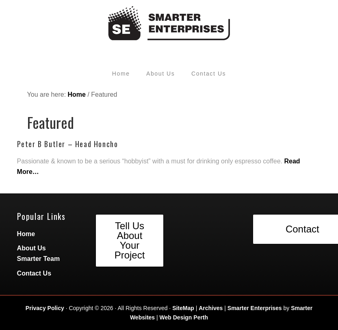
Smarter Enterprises (255, 308)
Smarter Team (38, 258)
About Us (31, 248)
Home (26, 233)
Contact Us (34, 273)
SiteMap (183, 308)
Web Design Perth (184, 317)
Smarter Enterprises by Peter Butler (169, 26)
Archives (211, 308)
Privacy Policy (45, 308)
